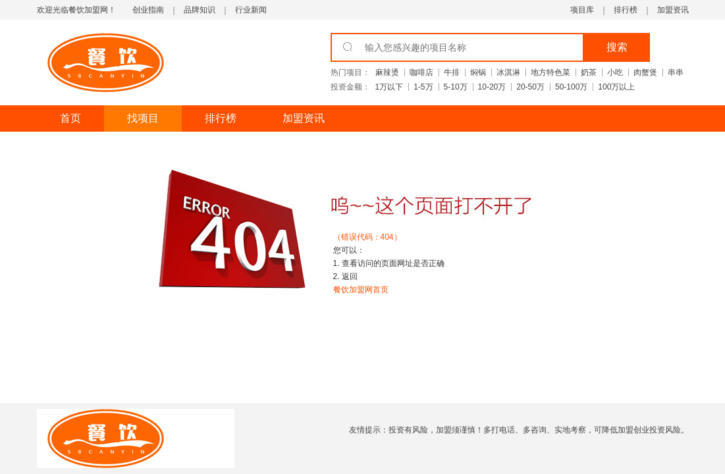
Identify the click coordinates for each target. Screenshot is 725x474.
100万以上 (616, 87)
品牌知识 (199, 9)
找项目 (143, 118)
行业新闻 (251, 9)
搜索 (617, 47)
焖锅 (478, 72)
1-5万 (423, 87)
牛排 (452, 72)
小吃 (615, 72)
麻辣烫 (387, 72)
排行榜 (625, 9)
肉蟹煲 (645, 72)
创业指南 (148, 9)
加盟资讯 (673, 9)
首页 (70, 118)
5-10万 (456, 87)
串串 (676, 72)
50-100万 (571, 87)
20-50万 (530, 87)
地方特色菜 (550, 72)
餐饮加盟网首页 (361, 289)
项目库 (582, 9)
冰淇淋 (508, 72)
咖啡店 (421, 72)
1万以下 (389, 87)
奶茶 (589, 72)
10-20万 (492, 87)
